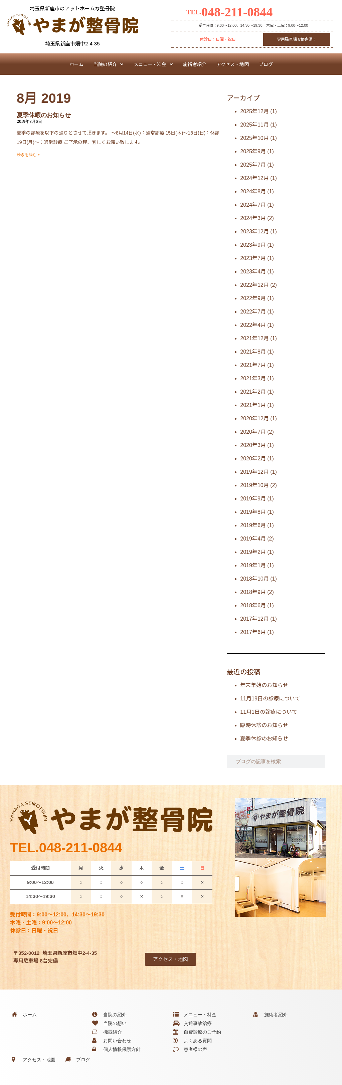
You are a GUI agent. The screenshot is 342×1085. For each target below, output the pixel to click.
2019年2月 (253, 552)
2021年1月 (253, 405)
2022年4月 (253, 325)
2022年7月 (253, 311)
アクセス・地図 (232, 64)
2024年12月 (254, 178)
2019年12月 (254, 472)
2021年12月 (254, 338)
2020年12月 (254, 418)
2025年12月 (254, 111)
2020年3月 (253, 445)
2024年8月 (253, 191)
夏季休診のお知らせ (264, 738)
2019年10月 (254, 485)
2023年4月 (253, 271)
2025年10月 (254, 138)
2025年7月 (253, 165)
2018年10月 (254, 579)
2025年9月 (253, 151)
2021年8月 (253, 352)
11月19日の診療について (270, 698)
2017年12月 (254, 619)
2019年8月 (253, 512)
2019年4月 (253, 538)
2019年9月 (253, 498)
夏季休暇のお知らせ (44, 115)
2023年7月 (253, 258)
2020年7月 (253, 432)
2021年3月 (253, 378)
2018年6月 (253, 605)
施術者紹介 (194, 64)
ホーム (76, 64)
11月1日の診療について (268, 712)
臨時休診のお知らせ (264, 725)
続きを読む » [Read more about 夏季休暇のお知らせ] (28, 154)
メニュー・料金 (153, 64)
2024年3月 (253, 218)
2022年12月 (254, 285)
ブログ (266, 64)
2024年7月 (253, 205)
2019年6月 (253, 525)
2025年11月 (254, 125)
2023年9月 (253, 245)
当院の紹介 (109, 64)
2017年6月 (253, 632)
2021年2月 (253, 392)
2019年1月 (253, 565)
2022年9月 (253, 298)
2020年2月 (253, 458)
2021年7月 (253, 365)
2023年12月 (254, 231)
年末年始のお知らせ (264, 685)
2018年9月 (253, 592)
